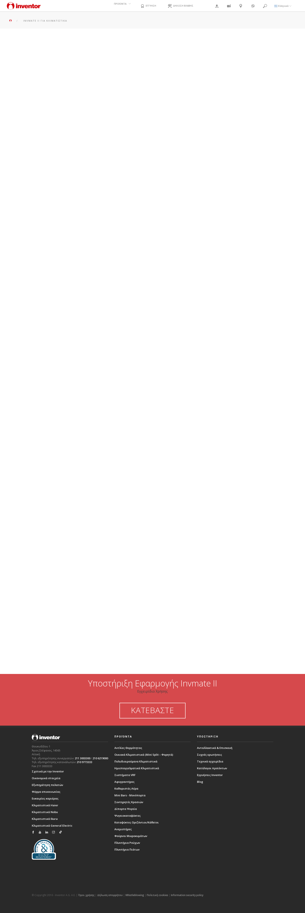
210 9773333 (84, 762)
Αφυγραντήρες (124, 782)
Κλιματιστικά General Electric (52, 825)
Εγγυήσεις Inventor (210, 775)
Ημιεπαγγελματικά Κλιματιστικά (136, 768)
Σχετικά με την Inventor (48, 771)
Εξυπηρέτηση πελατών (47, 785)
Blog (200, 782)
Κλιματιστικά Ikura (45, 819)
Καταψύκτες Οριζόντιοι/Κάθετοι (136, 822)
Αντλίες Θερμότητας (128, 748)
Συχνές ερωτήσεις (209, 755)
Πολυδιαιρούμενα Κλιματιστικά (135, 761)
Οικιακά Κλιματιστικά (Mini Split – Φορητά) (143, 755)
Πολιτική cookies (157, 895)
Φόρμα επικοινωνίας (46, 792)
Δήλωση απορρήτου (110, 895)
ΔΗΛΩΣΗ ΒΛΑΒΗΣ (183, 6)
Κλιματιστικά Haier (45, 805)
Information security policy (187, 895)
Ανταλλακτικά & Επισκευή (214, 748)
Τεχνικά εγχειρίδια (210, 761)
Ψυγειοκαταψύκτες (127, 816)
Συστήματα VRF (125, 775)
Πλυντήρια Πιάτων (127, 849)
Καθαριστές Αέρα (126, 788)
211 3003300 (82, 758)
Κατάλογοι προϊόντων (212, 768)
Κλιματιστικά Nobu (45, 812)
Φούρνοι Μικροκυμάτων (130, 836)
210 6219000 (100, 758)
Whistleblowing (134, 895)
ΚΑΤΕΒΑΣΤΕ (153, 710)
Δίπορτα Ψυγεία (125, 809)
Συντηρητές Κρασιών (128, 802)
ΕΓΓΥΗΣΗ (148, 6)
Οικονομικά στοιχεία (46, 778)
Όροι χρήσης (86, 895)
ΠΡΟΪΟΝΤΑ (118, 5)
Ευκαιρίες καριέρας (45, 798)
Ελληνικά (282, 5)
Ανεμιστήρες (123, 829)
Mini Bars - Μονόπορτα (130, 795)
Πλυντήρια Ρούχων (127, 843)
